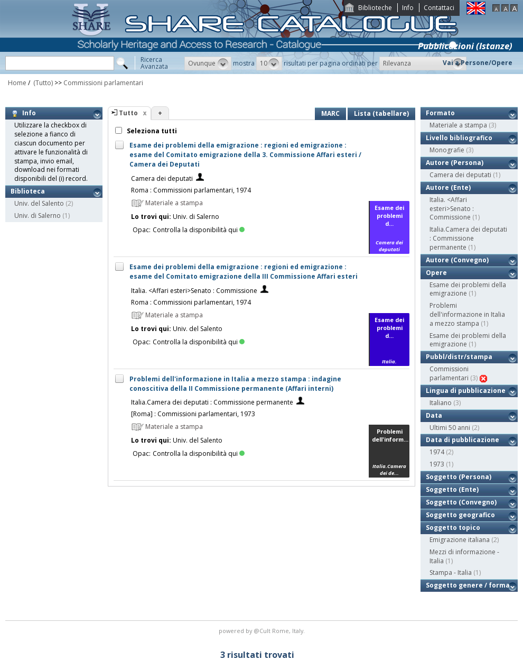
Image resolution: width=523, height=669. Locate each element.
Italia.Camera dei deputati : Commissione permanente (212, 402)
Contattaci (439, 7)
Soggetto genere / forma (468, 585)
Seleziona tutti (151, 130)
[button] (207, 63)
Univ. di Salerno (37, 215)
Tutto (128, 112)
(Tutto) (42, 82)
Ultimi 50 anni (449, 427)
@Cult (263, 631)
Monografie (446, 149)
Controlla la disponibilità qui (199, 229)
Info (408, 7)
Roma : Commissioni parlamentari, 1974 (191, 190)
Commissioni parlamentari (103, 82)
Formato (440, 112)
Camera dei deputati (162, 178)
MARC (330, 113)
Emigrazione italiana (459, 539)
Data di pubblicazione (462, 439)
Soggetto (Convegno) (461, 502)
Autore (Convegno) (457, 259)
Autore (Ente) (448, 187)
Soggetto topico (453, 527)
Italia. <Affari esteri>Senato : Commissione (194, 290)
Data (434, 415)
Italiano (440, 402)
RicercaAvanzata (154, 63)
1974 (436, 451)
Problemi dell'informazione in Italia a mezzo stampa (467, 314)
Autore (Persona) (454, 162)
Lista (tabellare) (381, 113)
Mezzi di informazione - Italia (464, 556)
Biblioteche (375, 7)
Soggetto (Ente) (452, 489)
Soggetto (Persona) (458, 476)
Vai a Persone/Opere (477, 62)
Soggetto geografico (460, 514)
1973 (436, 464)
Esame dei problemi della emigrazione (467, 289)
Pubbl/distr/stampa (459, 356)
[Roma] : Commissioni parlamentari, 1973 (193, 413)
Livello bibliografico (459, 137)
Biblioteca (28, 191)
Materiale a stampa (458, 125)
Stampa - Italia (450, 572)
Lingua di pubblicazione (466, 390)
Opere (436, 272)
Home (17, 82)
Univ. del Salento (39, 203)
